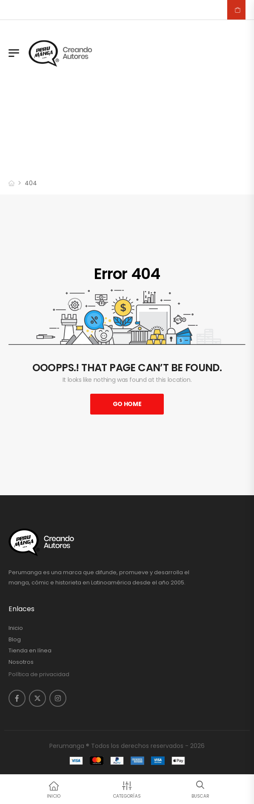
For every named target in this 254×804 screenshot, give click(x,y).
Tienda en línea (30, 650)
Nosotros (21, 662)
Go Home (127, 404)
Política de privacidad (39, 674)
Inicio (16, 628)
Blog (15, 639)
